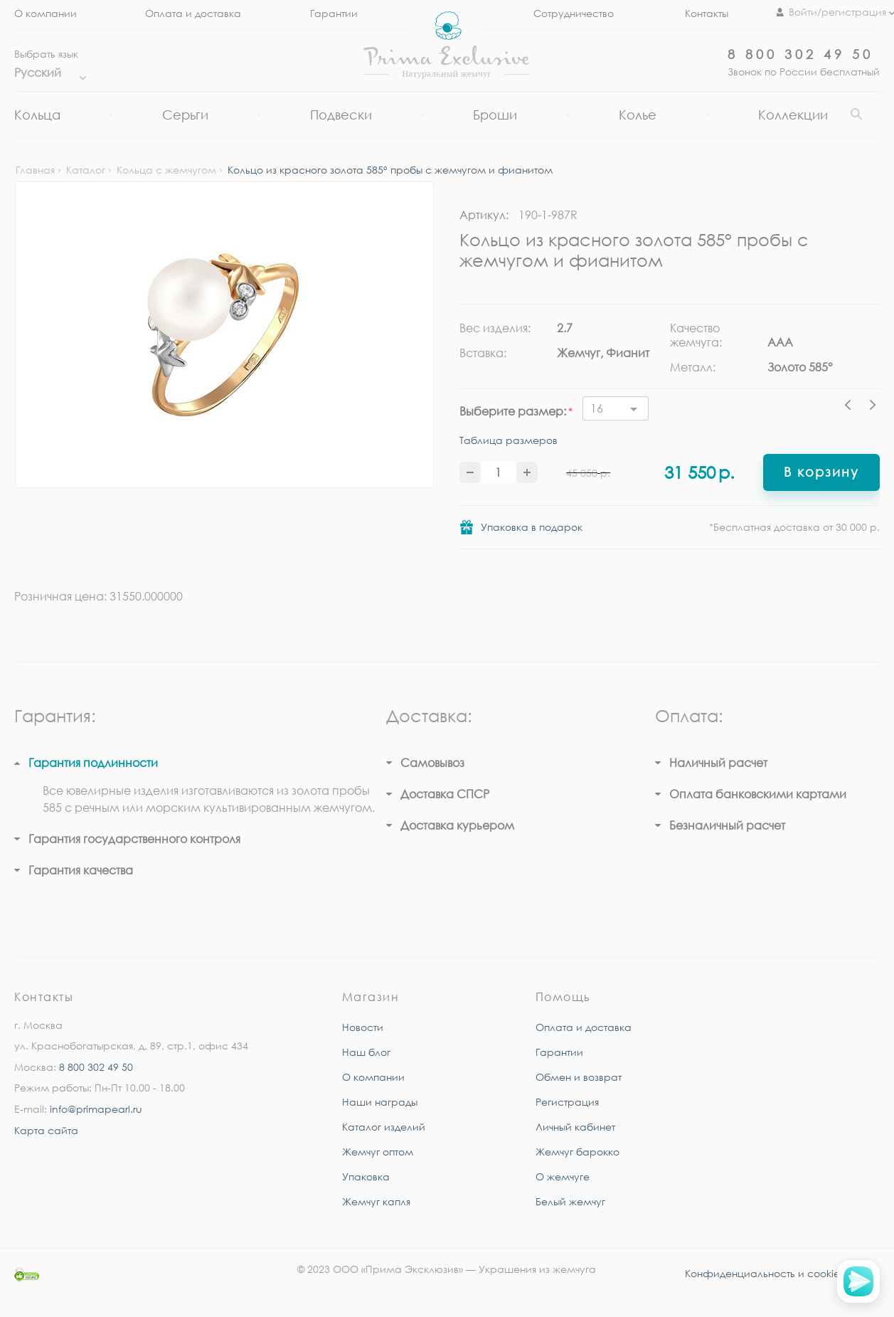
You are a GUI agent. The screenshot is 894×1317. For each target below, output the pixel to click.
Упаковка (366, 1176)
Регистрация (567, 1102)
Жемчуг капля (376, 1201)
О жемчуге (563, 1176)
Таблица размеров (508, 440)
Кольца (37, 114)
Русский (46, 72)
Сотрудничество (573, 13)
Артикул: (484, 215)
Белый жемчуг (570, 1201)
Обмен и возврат (579, 1077)
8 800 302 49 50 (800, 54)
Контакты (706, 13)
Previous (851, 407)
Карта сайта (46, 1130)
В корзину (821, 472)
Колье (637, 114)
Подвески (341, 114)
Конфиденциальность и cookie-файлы (782, 1273)
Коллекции (793, 114)
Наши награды (379, 1102)
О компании (45, 13)
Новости (362, 1027)
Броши (495, 114)
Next (873, 407)
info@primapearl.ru (96, 1109)
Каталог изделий (383, 1127)
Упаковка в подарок (531, 527)
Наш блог (366, 1052)
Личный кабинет (575, 1127)
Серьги (185, 114)
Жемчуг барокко (577, 1152)
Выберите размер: (512, 411)
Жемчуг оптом (377, 1152)
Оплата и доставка (193, 13)
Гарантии (334, 13)
